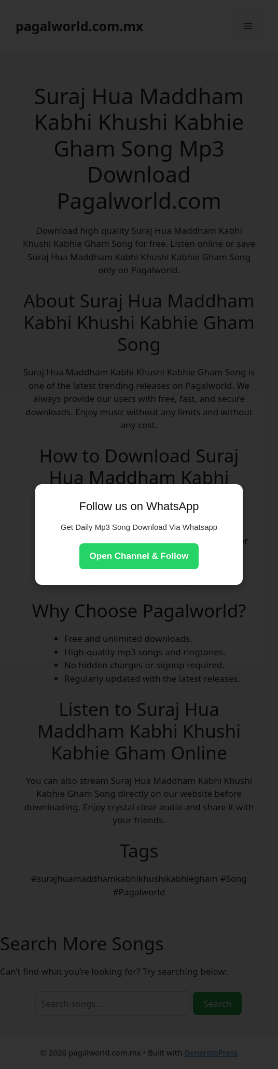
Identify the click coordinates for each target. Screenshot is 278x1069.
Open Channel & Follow (139, 556)
